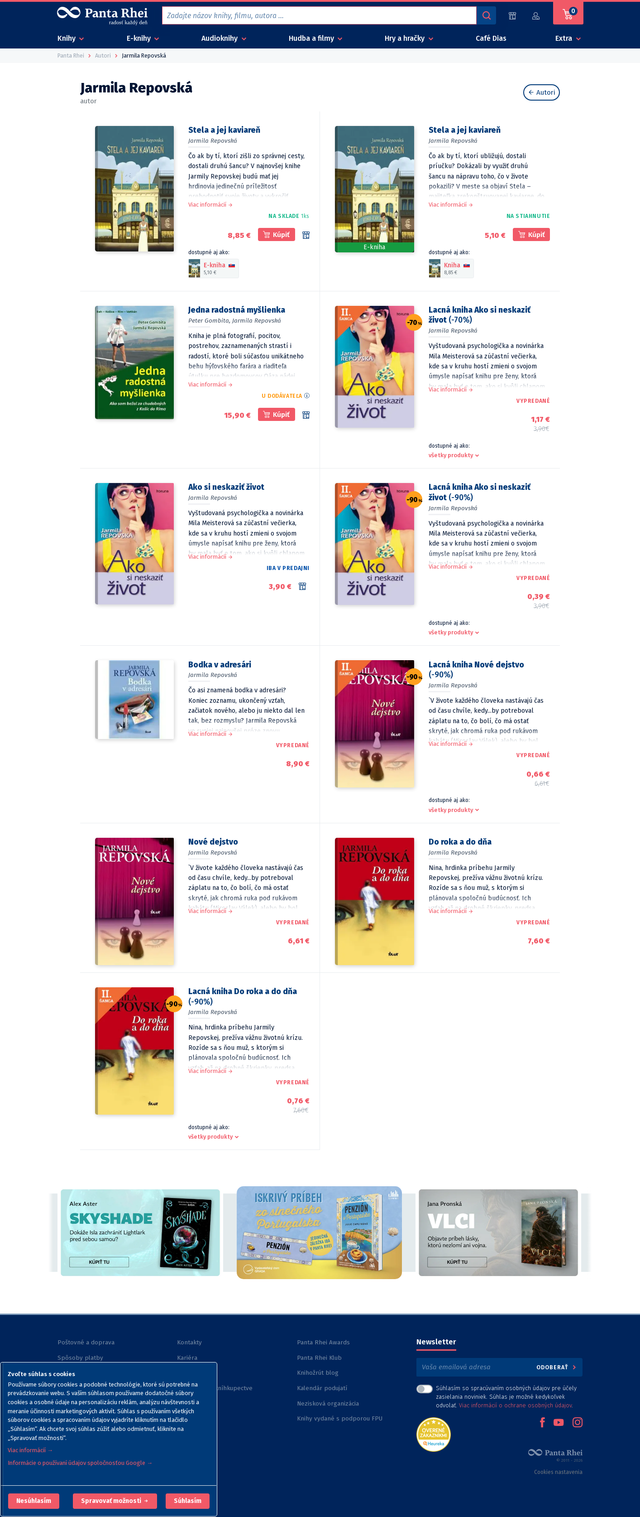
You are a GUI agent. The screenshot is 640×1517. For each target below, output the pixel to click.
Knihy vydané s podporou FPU (339, 1418)
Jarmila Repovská (212, 141)
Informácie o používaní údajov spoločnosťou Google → (80, 1462)
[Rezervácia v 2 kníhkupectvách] (304, 586)
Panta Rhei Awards (323, 1342)
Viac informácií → (30, 1450)
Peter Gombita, (209, 320)
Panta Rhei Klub (319, 1358)
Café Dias (491, 38)
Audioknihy (220, 38)
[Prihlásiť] (536, 15)
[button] (33, 1501)
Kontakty (189, 1342)
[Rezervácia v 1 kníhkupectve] (306, 415)
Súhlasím (187, 1501)
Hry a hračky (405, 38)
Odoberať (557, 1367)
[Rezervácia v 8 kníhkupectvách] (306, 235)
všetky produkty (451, 455)
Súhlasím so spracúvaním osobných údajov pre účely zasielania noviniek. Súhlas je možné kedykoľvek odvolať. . (506, 1397)
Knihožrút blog (318, 1373)
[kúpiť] (276, 234)
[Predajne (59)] (512, 15)
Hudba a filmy (312, 38)
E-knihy (140, 38)
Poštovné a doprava (86, 1342)
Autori (541, 92)
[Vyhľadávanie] (486, 15)
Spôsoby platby (80, 1358)
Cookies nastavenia (558, 1472)
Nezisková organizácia (328, 1403)
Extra (564, 38)
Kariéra (187, 1358)
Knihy (67, 38)
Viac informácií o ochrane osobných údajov (515, 1405)
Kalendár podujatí (322, 1388)
